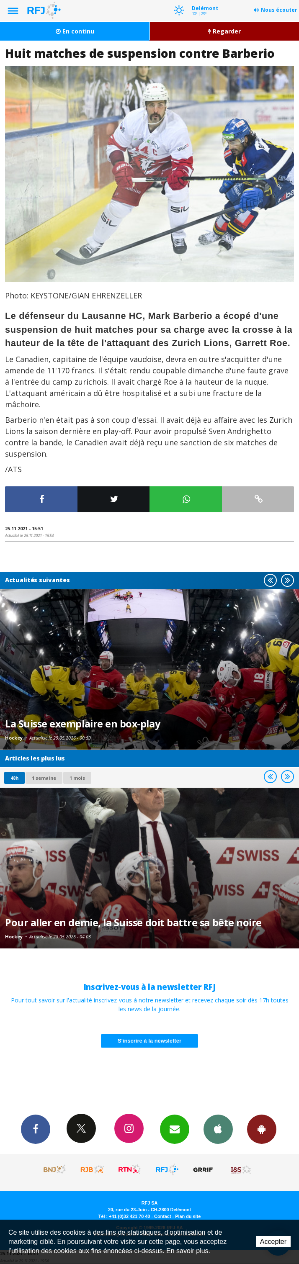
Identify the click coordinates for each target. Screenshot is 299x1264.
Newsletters (174, 1129)
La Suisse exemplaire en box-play (82, 723)
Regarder (224, 31)
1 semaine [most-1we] (44, 778)
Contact (162, 1216)
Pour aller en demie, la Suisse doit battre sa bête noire (133, 922)
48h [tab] (14, 778)
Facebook (35, 1129)
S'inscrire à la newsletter (149, 1041)
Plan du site (188, 1216)
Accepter (273, 1241)
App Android (261, 1129)
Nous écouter (279, 9)
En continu (75, 31)
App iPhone (218, 1129)
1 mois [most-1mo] (77, 778)
